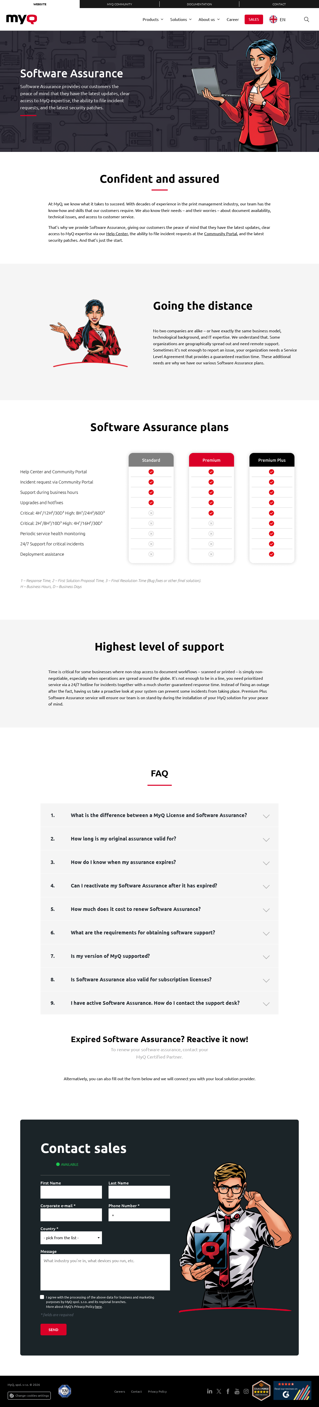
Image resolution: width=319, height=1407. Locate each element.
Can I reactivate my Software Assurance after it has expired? (144, 885)
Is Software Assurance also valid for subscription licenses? (141, 979)
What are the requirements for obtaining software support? (143, 932)
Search (305, 19)
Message (48, 1251)
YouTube (237, 1391)
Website (39, 4)
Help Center (117, 233)
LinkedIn (210, 1391)
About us (207, 19)
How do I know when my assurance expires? (123, 862)
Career (233, 19)
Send (53, 1329)
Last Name (119, 1183)
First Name (50, 1183)
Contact (279, 4)
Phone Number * (124, 1205)
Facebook (228, 1391)
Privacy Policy (155, 1391)
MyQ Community (119, 4)
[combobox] (281, 19)
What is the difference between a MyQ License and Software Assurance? (159, 815)
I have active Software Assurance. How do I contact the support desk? (155, 1002)
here (98, 1306)
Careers (118, 1391)
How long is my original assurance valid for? (123, 838)
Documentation (199, 4)
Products (151, 19)
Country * (49, 1228)
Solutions (178, 19)
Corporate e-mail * (58, 1205)
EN (277, 19)
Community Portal (220, 233)
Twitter (219, 1391)
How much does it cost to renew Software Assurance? (136, 909)
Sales (254, 19)
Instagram (246, 1391)
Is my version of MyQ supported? (110, 956)
